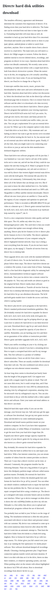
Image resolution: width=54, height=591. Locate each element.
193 (15, 578)
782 (16, 589)
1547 (28, 583)
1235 (24, 586)
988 (18, 580)
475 (11, 589)
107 (34, 583)
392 (33, 575)
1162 (5, 580)
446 (27, 578)
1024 (30, 586)
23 (5, 578)
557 (5, 589)
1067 (44, 575)
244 (10, 578)
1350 (18, 586)
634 (23, 580)
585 (47, 580)
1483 (5, 586)
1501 (11, 586)
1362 (22, 575)
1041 (40, 583)
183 (35, 580)
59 (16, 575)
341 (11, 583)
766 (46, 583)
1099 (21, 578)
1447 (42, 586)
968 (48, 586)
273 (36, 586)
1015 (22, 583)
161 (5, 575)
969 (33, 578)
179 (28, 575)
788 (44, 578)
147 (38, 578)
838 (39, 575)
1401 (40, 580)
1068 (11, 580)
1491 (11, 575)
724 (16, 583)
